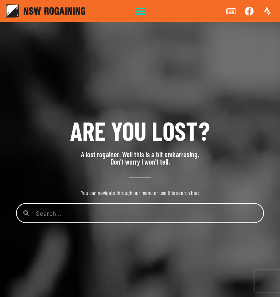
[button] (140, 11)
